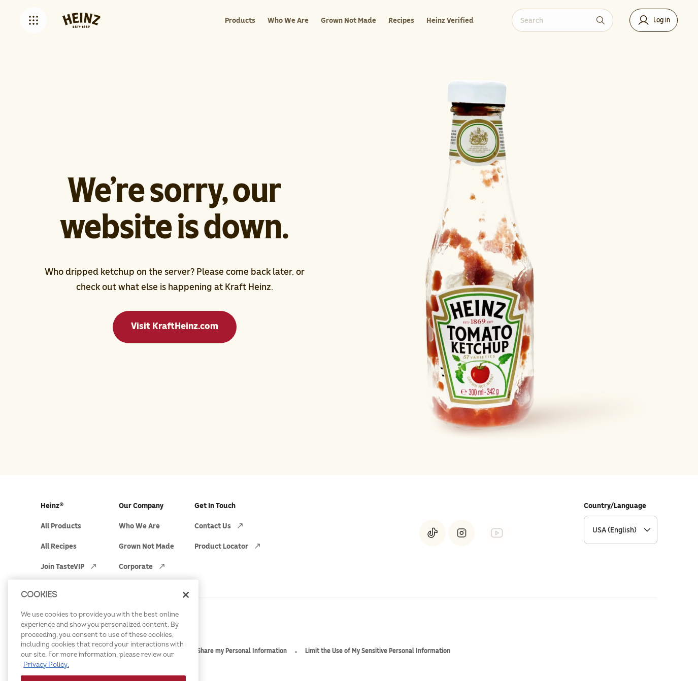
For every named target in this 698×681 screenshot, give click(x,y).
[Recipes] (401, 20)
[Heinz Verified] (450, 20)
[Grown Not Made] (348, 20)
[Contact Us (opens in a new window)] (219, 526)
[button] (33, 20)
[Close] (186, 606)
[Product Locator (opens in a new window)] (228, 546)
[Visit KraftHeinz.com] (175, 327)
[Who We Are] (288, 20)
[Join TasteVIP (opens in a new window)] (69, 566)
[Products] (240, 20)
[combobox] (554, 20)
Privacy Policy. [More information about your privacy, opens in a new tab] (46, 676)
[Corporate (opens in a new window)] (143, 566)
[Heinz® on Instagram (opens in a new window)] (461, 533)
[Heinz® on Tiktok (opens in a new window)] (432, 533)
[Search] (600, 20)
